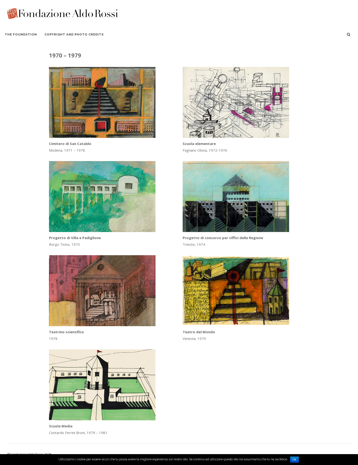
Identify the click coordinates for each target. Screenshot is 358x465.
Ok (294, 459)
